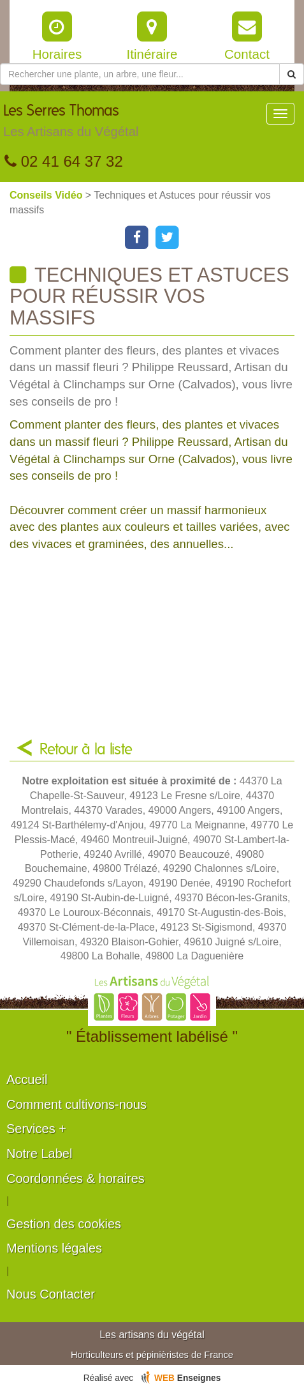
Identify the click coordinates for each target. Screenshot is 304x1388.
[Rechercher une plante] (140, 74)
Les (70, 123)
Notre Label (39, 1154)
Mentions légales (54, 1248)
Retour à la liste (86, 750)
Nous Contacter (50, 1294)
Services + (36, 1129)
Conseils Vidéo (47, 195)
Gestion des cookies (63, 1224)
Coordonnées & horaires (75, 1178)
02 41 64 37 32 (63, 161)
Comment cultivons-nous (76, 1104)
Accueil (26, 1079)
